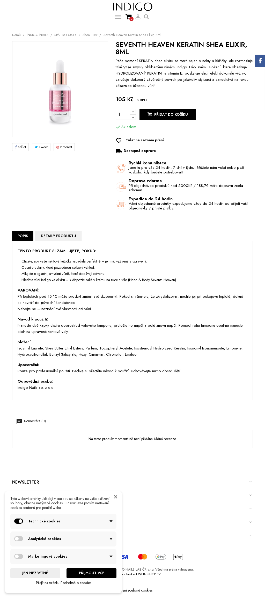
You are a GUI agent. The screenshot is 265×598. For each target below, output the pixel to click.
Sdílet (20, 146)
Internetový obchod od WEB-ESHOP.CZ (132, 574)
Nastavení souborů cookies (132, 590)
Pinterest (64, 146)
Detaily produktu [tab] (58, 235)
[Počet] (123, 114)
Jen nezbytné (35, 572)
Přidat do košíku (168, 114)
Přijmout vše (91, 572)
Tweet (41, 146)
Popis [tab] (23, 235)
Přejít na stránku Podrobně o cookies (63, 582)
